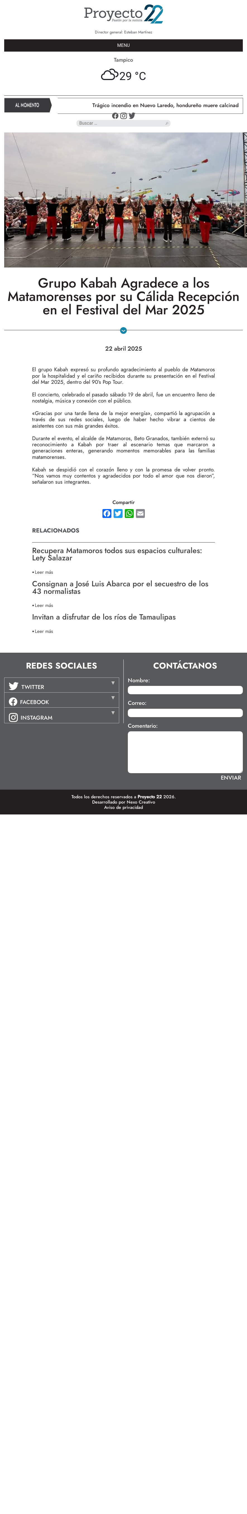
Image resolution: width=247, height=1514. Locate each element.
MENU (123, 45)
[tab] (61, 685)
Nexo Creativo (141, 802)
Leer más (44, 571)
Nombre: (139, 681)
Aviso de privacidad (123, 807)
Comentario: (143, 726)
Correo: (137, 703)
